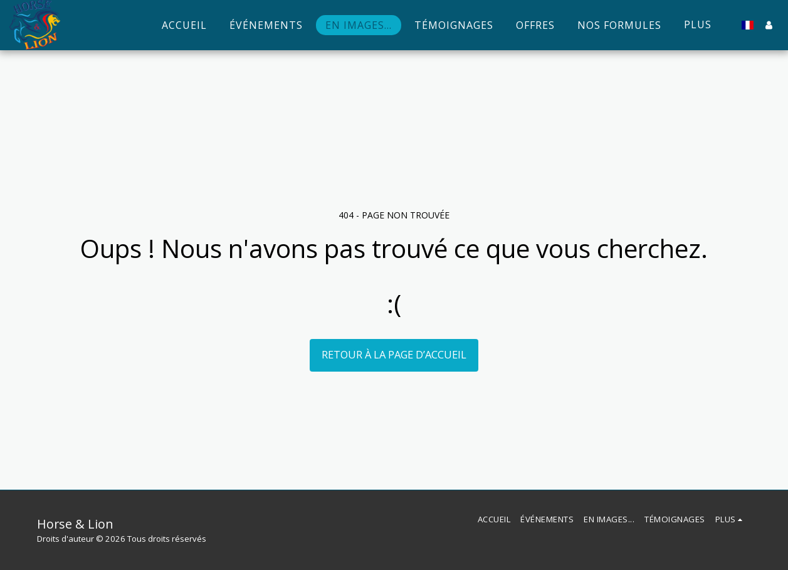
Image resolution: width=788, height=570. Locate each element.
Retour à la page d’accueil (394, 354)
